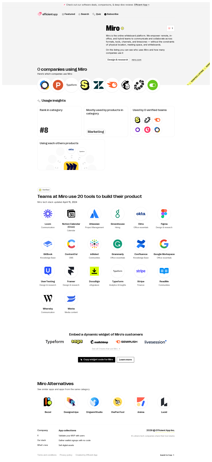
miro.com (136, 59)
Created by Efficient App (86, 455)
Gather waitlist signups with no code (75, 440)
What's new (42, 445)
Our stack (41, 440)
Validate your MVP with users (72, 435)
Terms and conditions (47, 455)
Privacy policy (66, 455)
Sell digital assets (66, 445)
